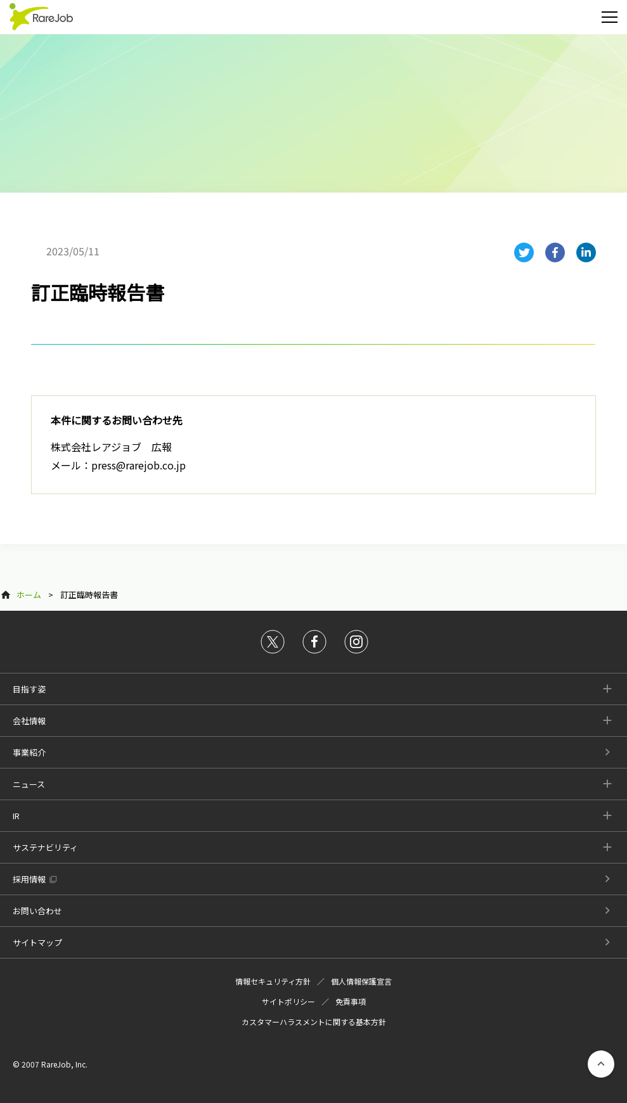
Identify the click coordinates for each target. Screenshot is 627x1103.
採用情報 (29, 879)
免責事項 (350, 1001)
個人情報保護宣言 (361, 981)
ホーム (28, 595)
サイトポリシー (288, 1001)
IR (16, 816)
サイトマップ (37, 942)
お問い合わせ (37, 911)
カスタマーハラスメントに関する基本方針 (314, 1021)
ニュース (29, 784)
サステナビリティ (45, 847)
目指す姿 (29, 689)
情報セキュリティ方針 (273, 981)
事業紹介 (29, 752)
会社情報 (29, 721)
